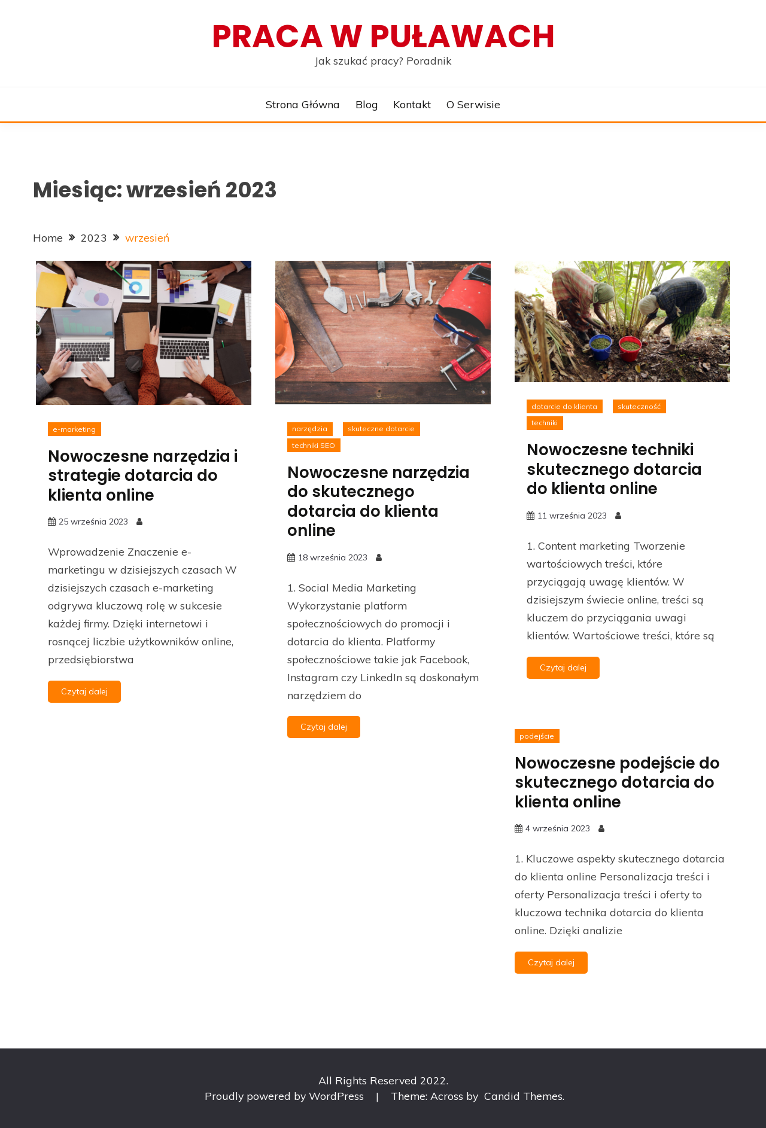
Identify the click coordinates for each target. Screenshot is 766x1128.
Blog (366, 104)
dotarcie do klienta (564, 406)
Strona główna (303, 104)
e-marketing (74, 429)
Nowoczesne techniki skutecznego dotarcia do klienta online (614, 469)
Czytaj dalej (84, 691)
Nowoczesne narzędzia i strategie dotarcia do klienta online (143, 476)
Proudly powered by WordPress (286, 1095)
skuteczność (639, 406)
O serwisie (473, 104)
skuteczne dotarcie (381, 428)
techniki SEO (313, 445)
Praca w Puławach (383, 36)
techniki (544, 422)
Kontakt (412, 104)
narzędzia (309, 428)
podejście (536, 735)
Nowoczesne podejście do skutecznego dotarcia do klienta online (617, 782)
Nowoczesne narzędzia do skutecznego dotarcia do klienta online (378, 502)
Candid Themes (523, 1095)
